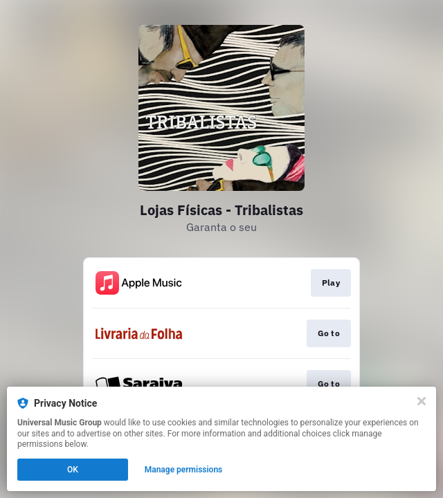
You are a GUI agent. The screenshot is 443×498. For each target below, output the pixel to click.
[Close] (421, 401)
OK (72, 469)
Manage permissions (184, 469)
